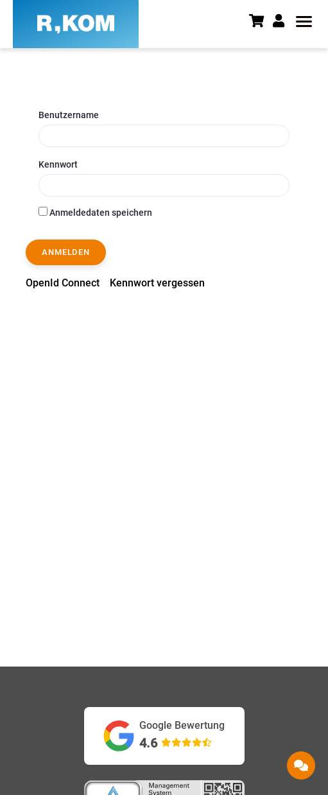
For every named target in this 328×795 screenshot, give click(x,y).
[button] (283, 21)
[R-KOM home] (76, 24)
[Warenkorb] (261, 22)
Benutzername (69, 115)
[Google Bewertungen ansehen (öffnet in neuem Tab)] (164, 736)
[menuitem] (62, 282)
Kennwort (58, 164)
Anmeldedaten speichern (95, 212)
